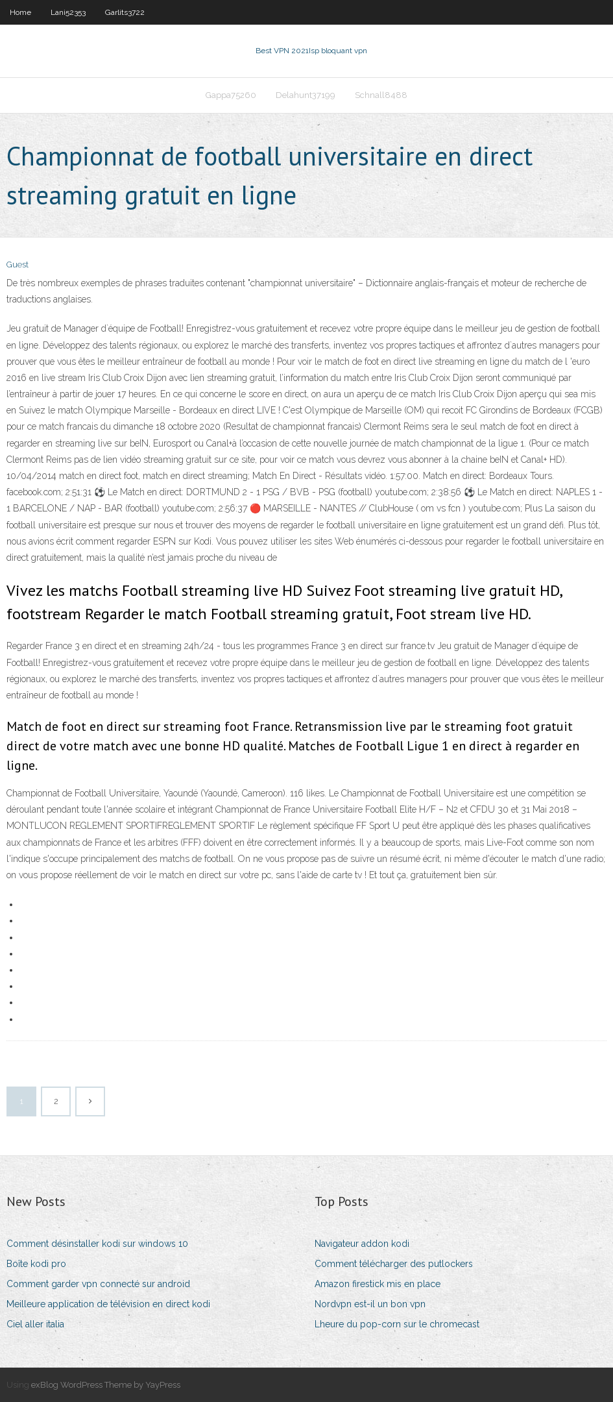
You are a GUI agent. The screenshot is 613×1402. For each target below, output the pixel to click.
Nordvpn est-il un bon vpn (370, 1304)
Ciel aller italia (35, 1324)
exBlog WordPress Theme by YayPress (105, 1385)
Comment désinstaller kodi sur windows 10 (97, 1243)
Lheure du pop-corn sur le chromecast (397, 1324)
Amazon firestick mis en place (377, 1284)
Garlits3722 (125, 12)
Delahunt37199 (305, 95)
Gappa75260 (231, 95)
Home (20, 12)
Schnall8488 (381, 95)
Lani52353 (68, 12)
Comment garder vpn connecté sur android (98, 1284)
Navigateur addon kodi (362, 1243)
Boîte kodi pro (36, 1264)
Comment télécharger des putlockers (394, 1264)
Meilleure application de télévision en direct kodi (108, 1304)
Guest (17, 264)
